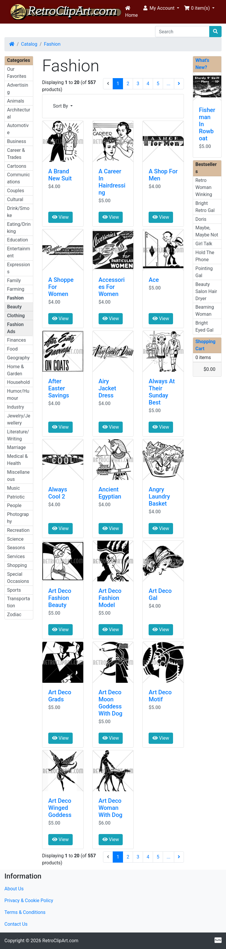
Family (14, 280)
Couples (15, 190)
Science (15, 539)
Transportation (18, 602)
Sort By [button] (61, 106)
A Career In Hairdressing (112, 182)
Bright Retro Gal (205, 206)
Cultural (15, 199)
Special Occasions (18, 577)
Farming (15, 289)
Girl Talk (203, 243)
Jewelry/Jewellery (18, 419)
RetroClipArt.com (60, 940)
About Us (14, 889)
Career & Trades (16, 153)
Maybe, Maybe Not (206, 231)
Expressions (18, 268)
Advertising (17, 88)
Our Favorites (16, 72)
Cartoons (16, 166)
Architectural (18, 113)
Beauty (14, 307)
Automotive (18, 129)
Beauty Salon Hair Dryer (206, 291)
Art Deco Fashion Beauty (59, 597)
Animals (15, 101)
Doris (200, 219)
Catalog (29, 44)
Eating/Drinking (19, 227)
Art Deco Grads (59, 696)
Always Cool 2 (57, 493)
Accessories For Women (112, 286)
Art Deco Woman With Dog (110, 807)
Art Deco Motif (160, 696)
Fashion (52, 44)
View (60, 217)
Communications (18, 178)
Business (16, 141)
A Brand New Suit (60, 175)
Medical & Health (17, 459)
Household (18, 382)
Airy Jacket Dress (107, 388)
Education (17, 240)
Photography (18, 517)
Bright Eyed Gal (204, 326)
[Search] (182, 31)
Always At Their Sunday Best (162, 392)
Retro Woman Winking (203, 187)
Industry (15, 407)
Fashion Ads (15, 328)
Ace (154, 279)
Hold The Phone (204, 256)
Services (16, 556)
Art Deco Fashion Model (110, 597)
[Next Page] (179, 83)
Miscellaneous (18, 475)
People (14, 505)
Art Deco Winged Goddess (60, 807)
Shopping (17, 565)
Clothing (16, 315)
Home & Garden (15, 370)
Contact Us (16, 924)
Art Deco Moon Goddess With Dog (110, 703)
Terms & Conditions (25, 912)
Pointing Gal (204, 272)
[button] (161, 8)
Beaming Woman (204, 310)
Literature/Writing (18, 435)
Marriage (16, 447)
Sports (14, 590)
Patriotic (16, 497)
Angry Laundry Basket (159, 496)
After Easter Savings (58, 388)
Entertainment (18, 252)
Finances (16, 340)
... (168, 83)
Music (13, 488)
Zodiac (14, 614)
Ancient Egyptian (110, 493)
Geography (18, 358)
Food (12, 349)
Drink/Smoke (18, 211)
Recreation (18, 530)
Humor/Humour (18, 394)
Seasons (16, 547)
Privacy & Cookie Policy (28, 900)
